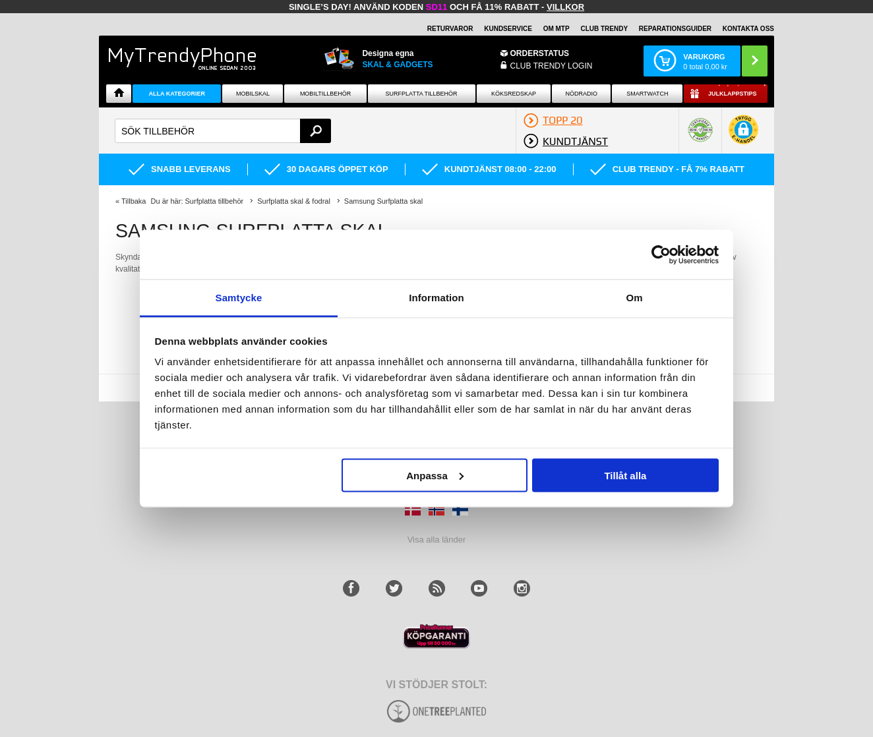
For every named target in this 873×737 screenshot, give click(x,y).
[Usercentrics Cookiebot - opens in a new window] (661, 254)
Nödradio (582, 93)
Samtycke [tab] (239, 297)
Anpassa (435, 475)
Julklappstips (732, 93)
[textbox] (223, 131)
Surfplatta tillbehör (422, 93)
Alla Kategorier (177, 93)
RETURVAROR (450, 28)
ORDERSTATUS (540, 53)
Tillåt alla (625, 475)
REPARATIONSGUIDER (675, 28)
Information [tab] (436, 297)
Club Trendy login (551, 66)
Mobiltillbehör (325, 93)
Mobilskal (253, 93)
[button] (743, 136)
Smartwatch (647, 93)
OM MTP (556, 28)
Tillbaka (133, 201)
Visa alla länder (436, 539)
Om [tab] (634, 297)
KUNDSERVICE (508, 28)
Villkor (565, 7)
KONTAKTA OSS (748, 28)
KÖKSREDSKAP (513, 93)
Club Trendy (604, 28)
